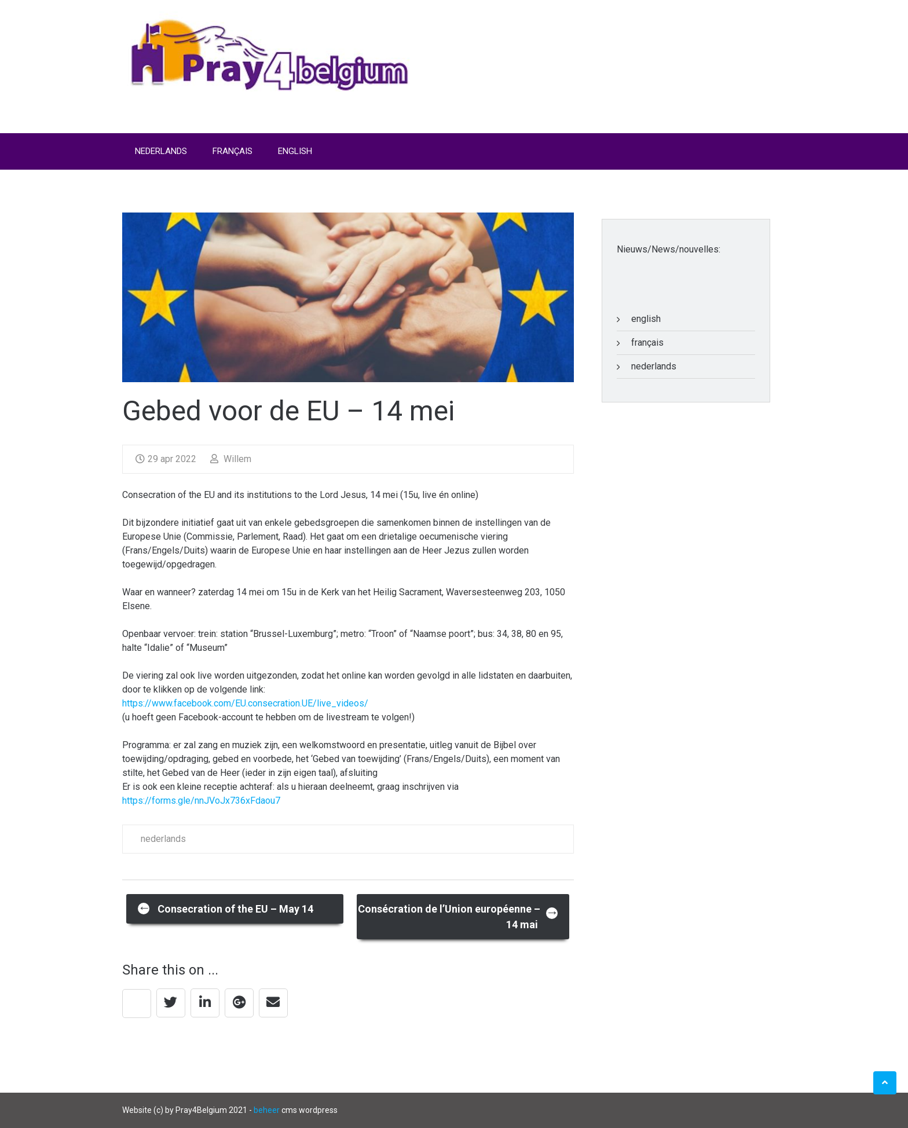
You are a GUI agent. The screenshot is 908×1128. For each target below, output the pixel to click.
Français (232, 151)
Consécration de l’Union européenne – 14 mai (458, 917)
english (646, 318)
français (647, 342)
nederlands (163, 838)
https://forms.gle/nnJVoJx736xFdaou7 (201, 800)
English (295, 151)
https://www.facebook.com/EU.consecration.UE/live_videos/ (245, 703)
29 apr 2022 (166, 458)
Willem (230, 458)
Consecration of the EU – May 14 (225, 907)
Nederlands (161, 151)
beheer (267, 1110)
